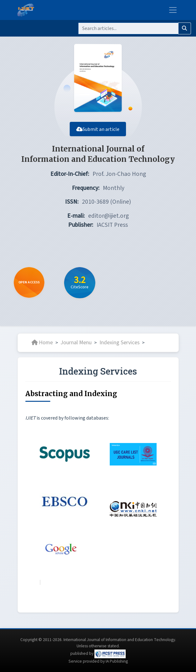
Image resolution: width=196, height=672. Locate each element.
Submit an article (98, 132)
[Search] (128, 28)
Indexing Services (119, 346)
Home (42, 346)
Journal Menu (76, 346)
